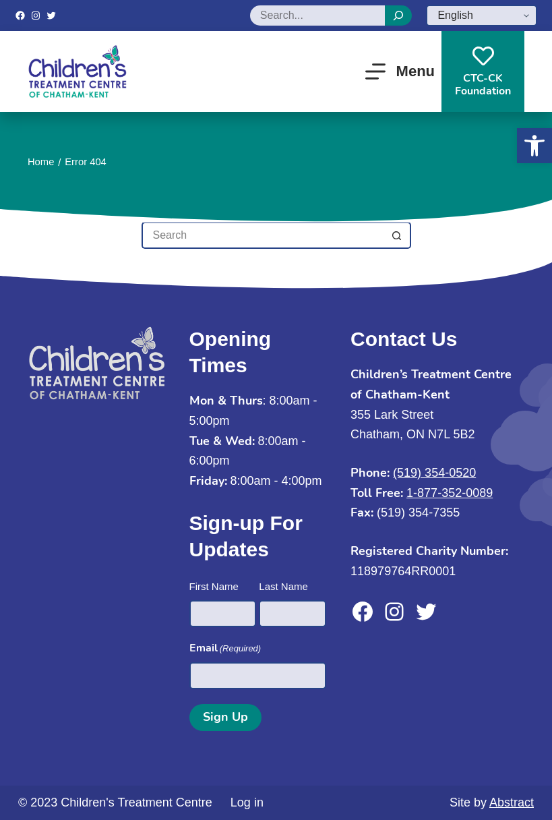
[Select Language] (481, 15)
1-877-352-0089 (449, 493)
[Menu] (400, 71)
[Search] (398, 15)
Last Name (283, 586)
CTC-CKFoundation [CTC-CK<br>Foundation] (483, 71)
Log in (247, 802)
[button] (534, 145)
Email (225, 648)
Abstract (511, 802)
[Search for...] (263, 235)
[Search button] (397, 235)
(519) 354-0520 (434, 472)
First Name (214, 586)
